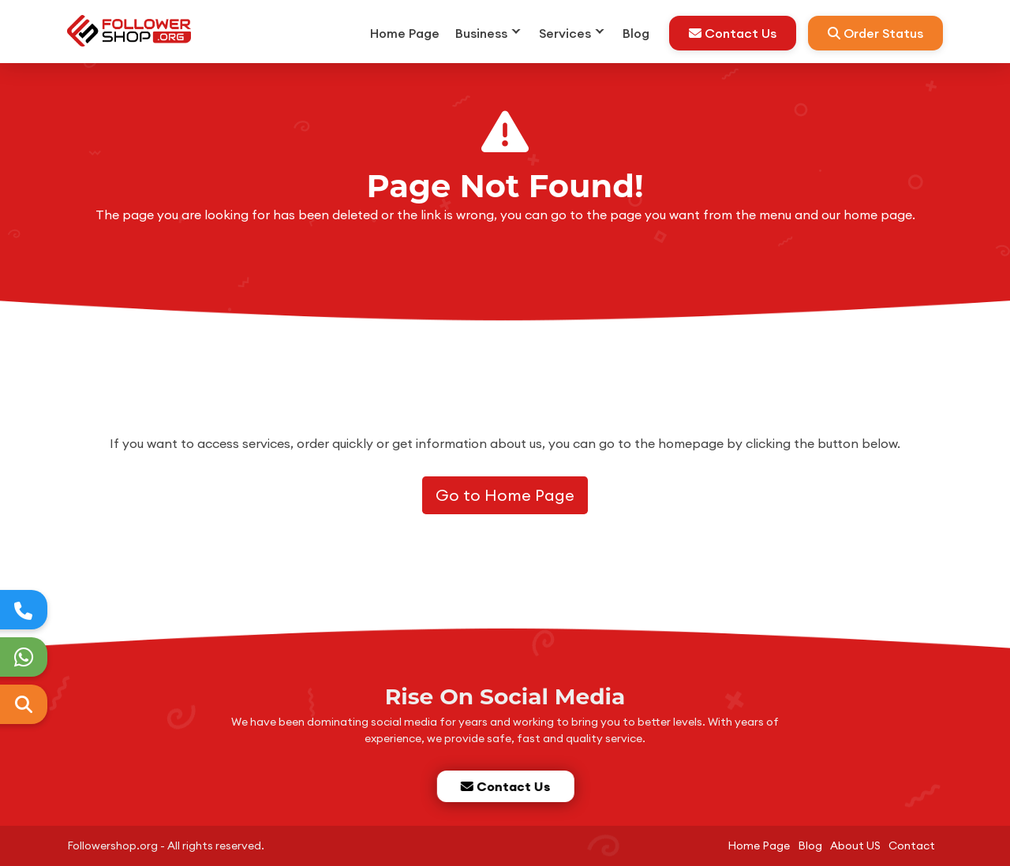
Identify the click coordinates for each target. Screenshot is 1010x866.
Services (565, 33)
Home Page (405, 33)
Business (481, 33)
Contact (911, 845)
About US (855, 845)
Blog (636, 33)
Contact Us (732, 33)
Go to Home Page (505, 495)
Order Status (875, 33)
